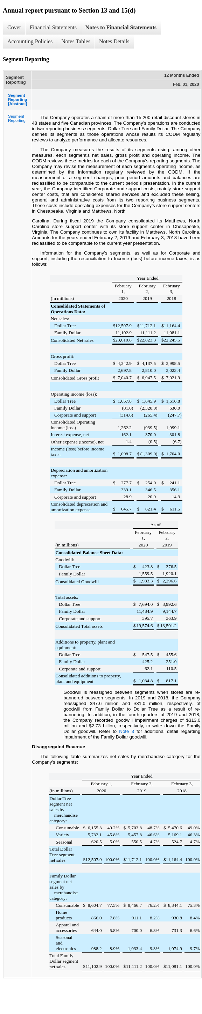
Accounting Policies (30, 41)
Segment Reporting (17, 118)
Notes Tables (75, 41)
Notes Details (114, 41)
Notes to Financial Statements (120, 27)
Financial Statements (53, 27)
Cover (14, 27)
